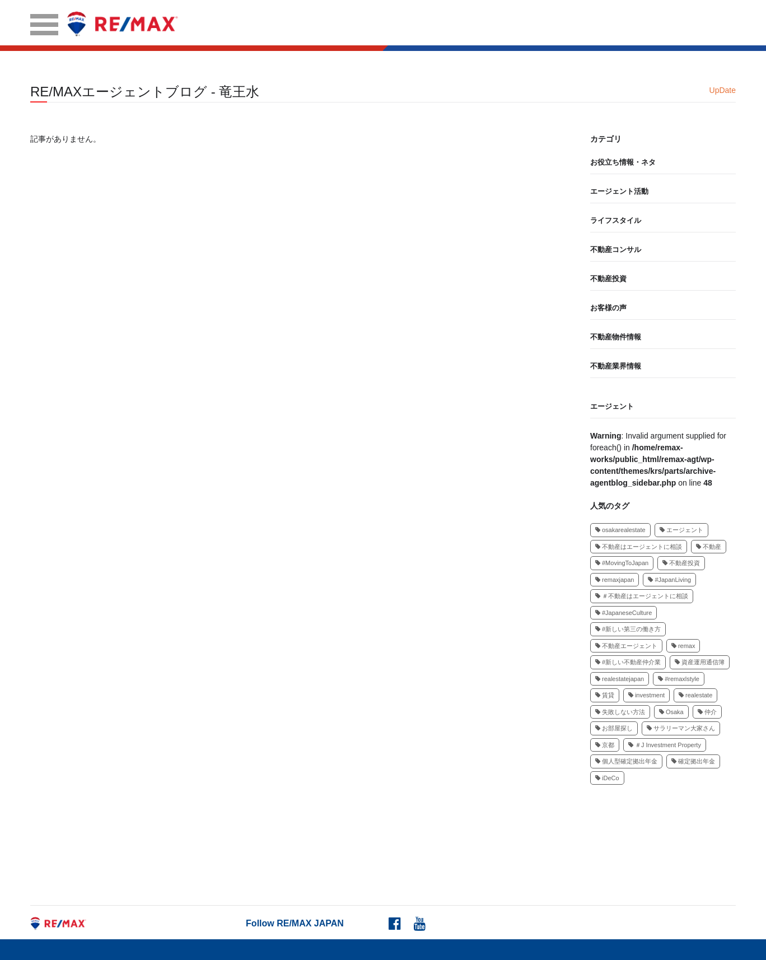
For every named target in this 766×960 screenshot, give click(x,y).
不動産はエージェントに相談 (638, 546)
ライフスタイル (615, 220)
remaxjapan (614, 579)
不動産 (708, 546)
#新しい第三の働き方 (628, 629)
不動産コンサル (615, 249)
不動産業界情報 (615, 366)
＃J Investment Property (664, 745)
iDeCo (607, 778)
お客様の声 (608, 308)
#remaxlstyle (678, 678)
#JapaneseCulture (623, 612)
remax (683, 645)
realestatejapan (619, 678)
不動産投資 (608, 278)
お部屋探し (614, 728)
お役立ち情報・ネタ (623, 162)
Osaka (671, 712)
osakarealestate (620, 529)
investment (646, 695)
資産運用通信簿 (700, 662)
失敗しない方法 (620, 712)
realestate (695, 695)
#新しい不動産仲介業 (628, 662)
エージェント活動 (619, 191)
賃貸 (604, 695)
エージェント (612, 406)
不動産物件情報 (615, 337)
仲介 (707, 712)
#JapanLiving (669, 579)
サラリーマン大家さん (681, 728)
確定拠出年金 (693, 761)
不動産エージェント (626, 645)
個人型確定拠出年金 (626, 761)
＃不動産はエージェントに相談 (641, 596)
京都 (604, 745)
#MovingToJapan (621, 563)
